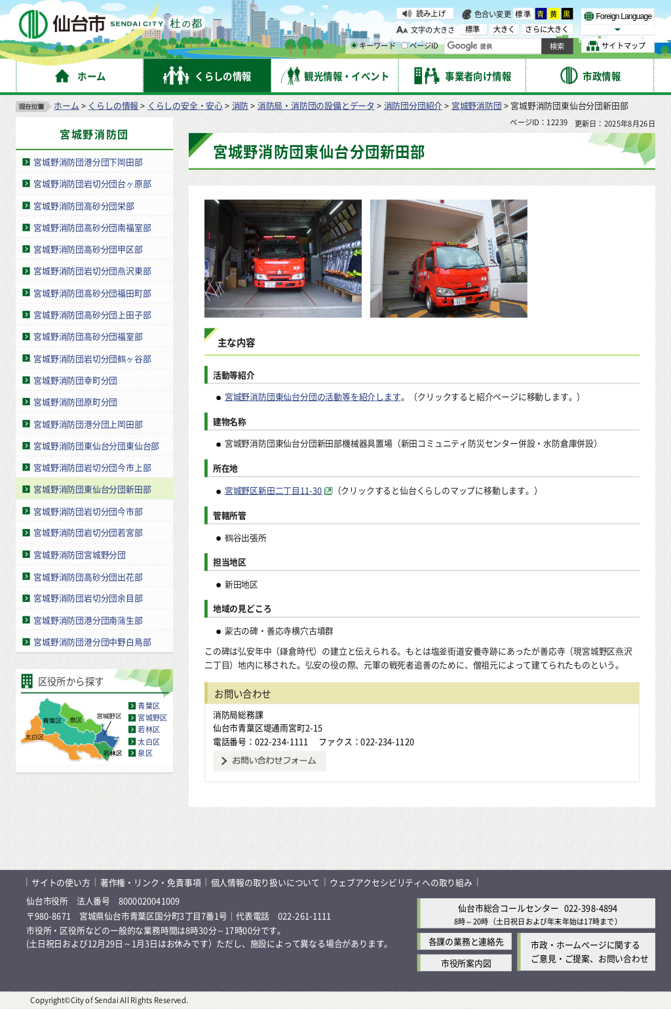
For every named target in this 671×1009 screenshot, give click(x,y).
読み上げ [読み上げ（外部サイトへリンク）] (431, 13)
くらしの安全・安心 (185, 105)
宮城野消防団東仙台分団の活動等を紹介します (313, 396)
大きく (504, 29)
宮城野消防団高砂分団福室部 (87, 336)
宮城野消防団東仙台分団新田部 (92, 489)
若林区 (149, 729)
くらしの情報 (113, 105)
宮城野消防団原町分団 (75, 401)
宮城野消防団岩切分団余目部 (87, 598)
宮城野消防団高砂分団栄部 (83, 205)
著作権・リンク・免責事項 (150, 882)
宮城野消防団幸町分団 (75, 380)
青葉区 (149, 706)
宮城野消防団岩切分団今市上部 (92, 467)
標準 (523, 14)
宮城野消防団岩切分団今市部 (87, 511)
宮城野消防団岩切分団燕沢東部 (92, 271)
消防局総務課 (238, 714)
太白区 (149, 741)
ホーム (66, 105)
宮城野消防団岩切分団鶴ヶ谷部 (92, 358)
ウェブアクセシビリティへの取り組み (401, 882)
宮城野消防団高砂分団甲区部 (87, 249)
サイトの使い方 (60, 882)
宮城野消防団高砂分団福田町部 (92, 293)
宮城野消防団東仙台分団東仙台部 (96, 445)
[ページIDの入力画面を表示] (404, 45)
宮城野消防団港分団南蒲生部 (87, 620)
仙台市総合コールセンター (508, 907)
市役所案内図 (466, 963)
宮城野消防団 (476, 105)
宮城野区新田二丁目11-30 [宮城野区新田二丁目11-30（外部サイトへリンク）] (273, 491)
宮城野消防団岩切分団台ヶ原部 (92, 183)
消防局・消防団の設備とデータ (316, 105)
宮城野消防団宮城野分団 (79, 554)
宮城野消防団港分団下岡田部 (87, 161)
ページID (420, 46)
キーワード (373, 46)
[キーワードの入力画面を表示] (354, 45)
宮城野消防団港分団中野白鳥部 (92, 641)
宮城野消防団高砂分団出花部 (87, 576)
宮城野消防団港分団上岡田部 (87, 423)
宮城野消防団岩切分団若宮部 (87, 532)
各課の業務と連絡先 (466, 942)
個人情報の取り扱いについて (265, 882)
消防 (240, 105)
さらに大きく (547, 29)
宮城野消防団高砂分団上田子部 (92, 314)
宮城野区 (152, 718)
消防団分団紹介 (413, 105)
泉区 (145, 753)
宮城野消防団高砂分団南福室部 (92, 227)
